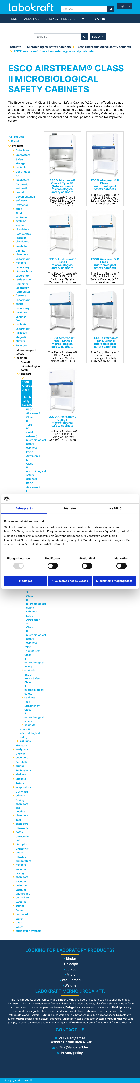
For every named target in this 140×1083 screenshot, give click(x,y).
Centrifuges (23, 171)
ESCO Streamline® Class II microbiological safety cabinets (29, 713)
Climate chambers (22, 252)
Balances (21, 345)
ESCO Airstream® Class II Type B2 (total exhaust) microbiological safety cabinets (29, 428)
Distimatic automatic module (22, 188)
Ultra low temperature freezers (23, 860)
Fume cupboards (22, 912)
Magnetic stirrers (21, 339)
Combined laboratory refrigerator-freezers (24, 289)
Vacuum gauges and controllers (23, 893)
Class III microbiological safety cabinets (27, 735)
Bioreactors (23, 154)
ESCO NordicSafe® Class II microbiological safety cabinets (29, 686)
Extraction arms (22, 206)
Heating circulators (22, 227)
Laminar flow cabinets (21, 320)
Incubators (22, 246)
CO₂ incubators (22, 178)
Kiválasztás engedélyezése (70, 581)
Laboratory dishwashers (24, 269)
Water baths (19, 920)
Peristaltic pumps (22, 763)
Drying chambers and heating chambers (22, 807)
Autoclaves (23, 150)
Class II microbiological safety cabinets (104, 47)
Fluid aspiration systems (22, 217)
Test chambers (22, 821)
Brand (15, 141)
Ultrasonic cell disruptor (22, 840)
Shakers (21, 778)
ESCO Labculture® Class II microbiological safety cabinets (29, 659)
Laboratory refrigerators (24, 277)
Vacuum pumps (21, 903)
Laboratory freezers (23, 260)
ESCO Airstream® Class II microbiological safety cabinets (54, 51)
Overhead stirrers (22, 793)
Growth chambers (22, 755)
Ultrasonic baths (22, 830)
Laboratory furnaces (23, 330)
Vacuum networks (22, 883)
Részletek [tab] (70, 508)
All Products (16, 136)
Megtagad (25, 581)
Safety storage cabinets (21, 163)
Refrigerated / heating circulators (23, 237)
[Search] (110, 9)
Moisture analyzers (22, 747)
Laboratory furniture (23, 310)
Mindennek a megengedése (114, 581)
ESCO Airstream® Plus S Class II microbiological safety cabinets (29, 596)
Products (14, 47)
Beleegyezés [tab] (24, 508)
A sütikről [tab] (115, 508)
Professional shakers (24, 772)
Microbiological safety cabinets (49, 47)
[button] (83, 18)
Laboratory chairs (23, 301)
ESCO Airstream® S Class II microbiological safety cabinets (29, 629)
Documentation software (24, 198)
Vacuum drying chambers (22, 873)
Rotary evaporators (23, 785)
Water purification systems (24, 928)
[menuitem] (13, 18)
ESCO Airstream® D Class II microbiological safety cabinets (29, 465)
